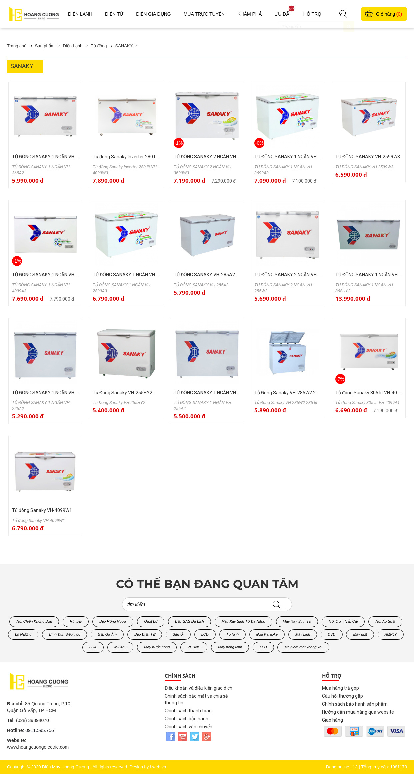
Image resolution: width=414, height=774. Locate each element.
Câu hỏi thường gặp (342, 696)
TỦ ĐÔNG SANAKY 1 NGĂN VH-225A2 (51, 392)
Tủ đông (99, 45)
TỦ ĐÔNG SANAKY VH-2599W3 (367, 156)
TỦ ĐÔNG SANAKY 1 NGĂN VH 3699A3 (294, 156)
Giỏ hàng (389, 14)
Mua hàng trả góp (340, 688)
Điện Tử (114, 14)
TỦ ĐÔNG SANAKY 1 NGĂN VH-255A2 (213, 392)
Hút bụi (76, 621)
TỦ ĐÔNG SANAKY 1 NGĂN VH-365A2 (51, 156)
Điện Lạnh (80, 14)
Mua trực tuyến (204, 14)
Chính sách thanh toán (188, 710)
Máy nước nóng (157, 647)
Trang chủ (17, 45)
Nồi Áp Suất (385, 621)
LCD (205, 634)
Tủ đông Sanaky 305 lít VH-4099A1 (371, 392)
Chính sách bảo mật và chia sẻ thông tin (196, 699)
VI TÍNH (193, 647)
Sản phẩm (45, 45)
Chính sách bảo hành (186, 718)
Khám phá (249, 14)
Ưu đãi (282, 14)
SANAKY (124, 45)
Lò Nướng (23, 634)
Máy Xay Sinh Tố (297, 621)
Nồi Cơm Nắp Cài (343, 621)
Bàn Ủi (178, 634)
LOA (93, 647)
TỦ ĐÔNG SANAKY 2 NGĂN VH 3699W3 (214, 156)
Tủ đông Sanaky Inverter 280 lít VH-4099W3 (138, 156)
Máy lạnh (302, 634)
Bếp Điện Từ (144, 634)
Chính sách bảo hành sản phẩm (355, 704)
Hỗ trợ (312, 14)
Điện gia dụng (153, 14)
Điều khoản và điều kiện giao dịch (198, 688)
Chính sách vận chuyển (188, 726)
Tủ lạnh (232, 634)
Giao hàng (332, 720)
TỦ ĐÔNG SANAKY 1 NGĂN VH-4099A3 (52, 274)
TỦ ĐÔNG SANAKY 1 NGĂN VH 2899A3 (133, 274)
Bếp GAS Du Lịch (189, 621)
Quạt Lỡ (150, 621)
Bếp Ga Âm (107, 634)
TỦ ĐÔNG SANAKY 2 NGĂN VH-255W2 (293, 274)
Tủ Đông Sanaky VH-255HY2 (122, 392)
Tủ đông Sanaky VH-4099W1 (42, 510)
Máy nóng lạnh (230, 647)
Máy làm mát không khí (303, 647)
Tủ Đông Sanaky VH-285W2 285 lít (290, 392)
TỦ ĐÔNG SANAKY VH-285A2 (204, 274)
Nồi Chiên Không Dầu (34, 621)
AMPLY (391, 634)
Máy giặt (360, 634)
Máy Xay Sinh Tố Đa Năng (243, 621)
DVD (331, 634)
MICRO (120, 647)
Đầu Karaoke (267, 634)
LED (263, 647)
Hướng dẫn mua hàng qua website (358, 712)
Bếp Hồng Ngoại (112, 621)
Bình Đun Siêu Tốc (64, 634)
